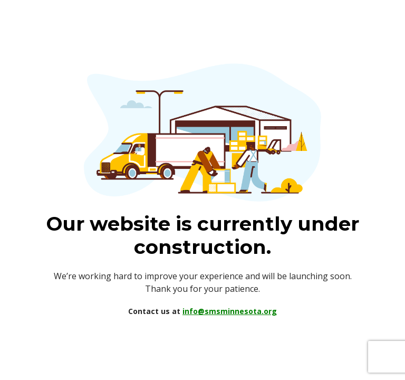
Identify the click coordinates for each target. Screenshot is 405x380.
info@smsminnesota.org (229, 311)
